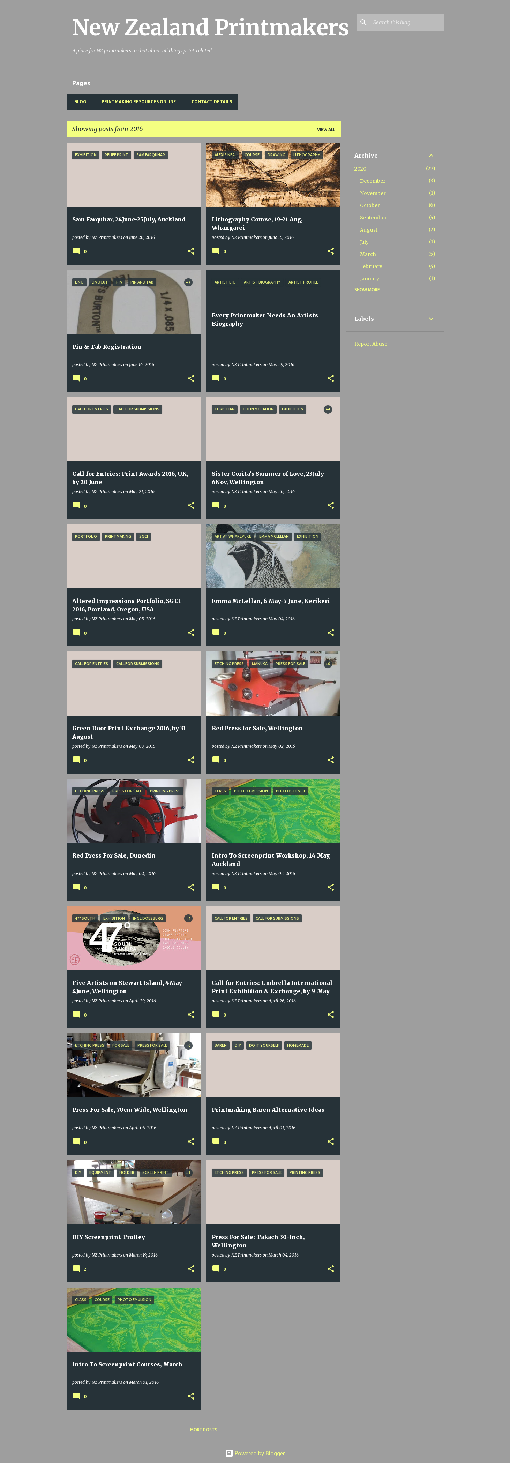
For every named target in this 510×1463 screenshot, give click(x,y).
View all (326, 129)
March (368, 254)
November (373, 193)
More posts (203, 1429)
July (364, 242)
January (369, 279)
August (368, 230)
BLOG (78, 101)
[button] (191, 251)
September (373, 217)
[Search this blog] (407, 22)
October (370, 205)
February (371, 266)
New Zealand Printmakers (210, 27)
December (372, 181)
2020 (360, 169)
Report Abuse (370, 344)
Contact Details (209, 101)
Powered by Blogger (255, 1453)
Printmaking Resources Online (136, 101)
